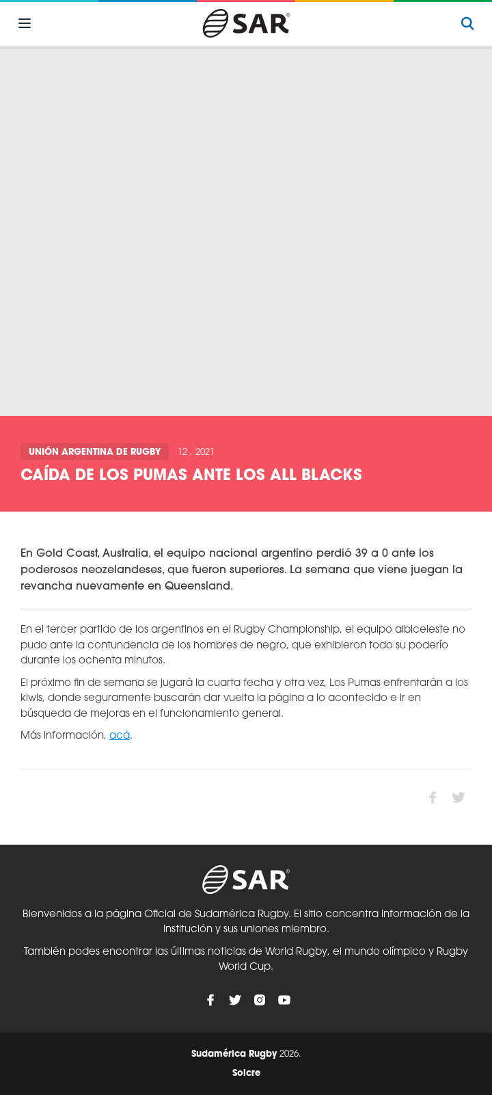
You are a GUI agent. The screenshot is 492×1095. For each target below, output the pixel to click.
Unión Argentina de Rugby (95, 452)
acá (119, 736)
